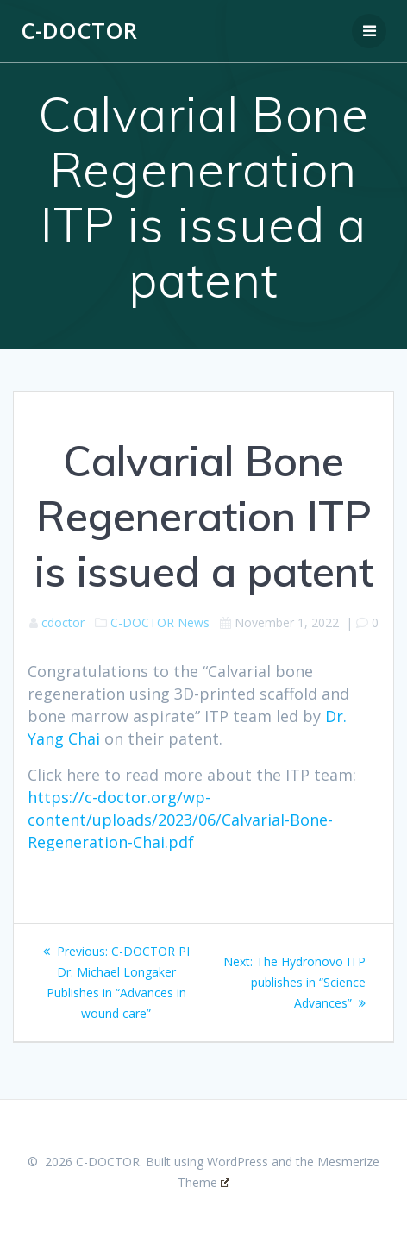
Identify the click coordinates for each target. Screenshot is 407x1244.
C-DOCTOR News (160, 622)
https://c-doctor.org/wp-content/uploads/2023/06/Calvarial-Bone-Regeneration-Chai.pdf (180, 819)
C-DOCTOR (79, 31)
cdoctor (63, 622)
